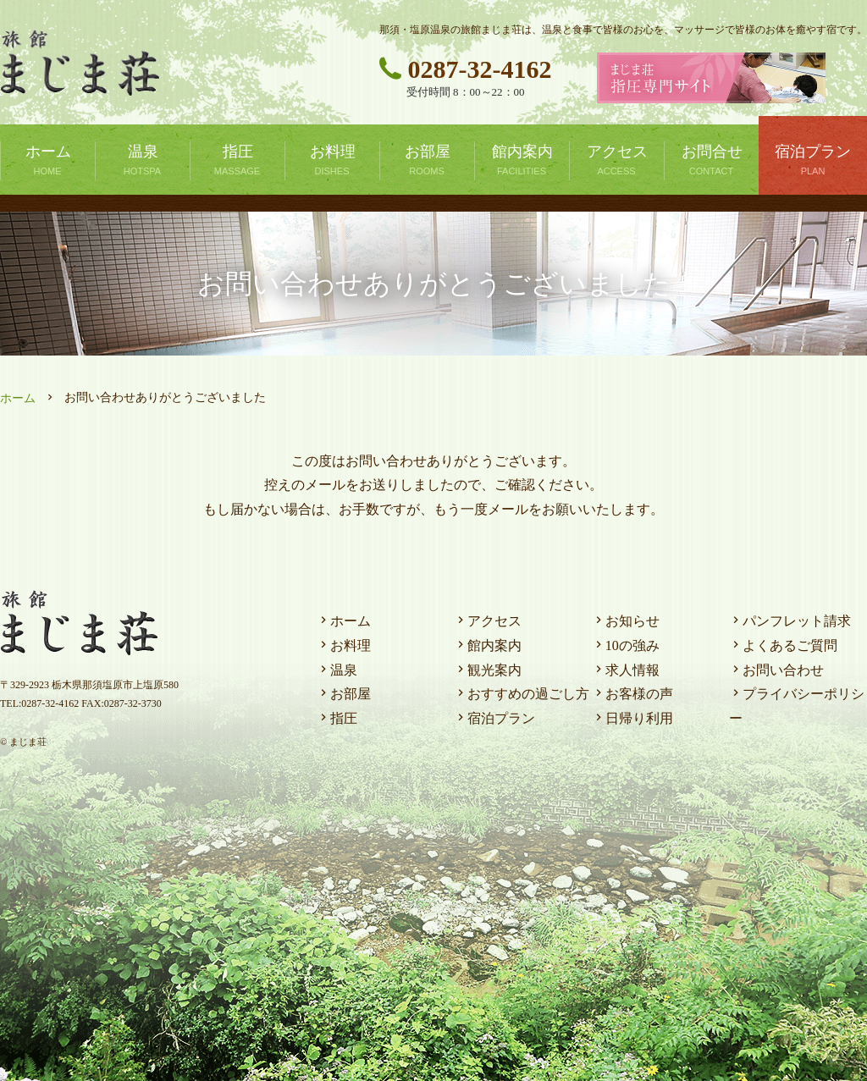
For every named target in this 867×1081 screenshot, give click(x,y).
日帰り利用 (632, 718)
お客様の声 (632, 694)
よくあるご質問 (783, 645)
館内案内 (488, 645)
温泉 (337, 670)
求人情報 (626, 670)
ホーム (18, 398)
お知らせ (626, 621)
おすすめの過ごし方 (521, 694)
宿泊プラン (494, 718)
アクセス (488, 621)
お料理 (344, 645)
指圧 (337, 718)
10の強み (626, 645)
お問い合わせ (776, 670)
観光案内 (488, 670)
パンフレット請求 (790, 621)
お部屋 (344, 694)
